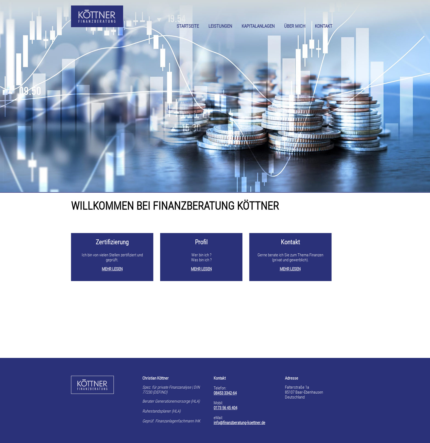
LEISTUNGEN (220, 26)
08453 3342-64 (225, 393)
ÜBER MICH (294, 26)
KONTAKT (323, 26)
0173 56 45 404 (225, 407)
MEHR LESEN (112, 269)
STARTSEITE (188, 26)
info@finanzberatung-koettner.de (239, 422)
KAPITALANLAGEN (258, 26)
